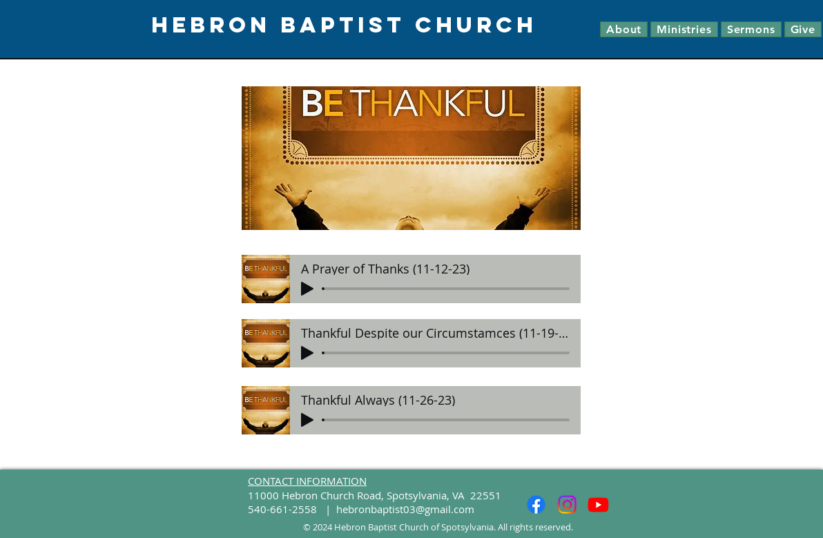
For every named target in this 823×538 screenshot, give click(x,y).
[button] (624, 29)
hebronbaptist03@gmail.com (405, 509)
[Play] (307, 289)
